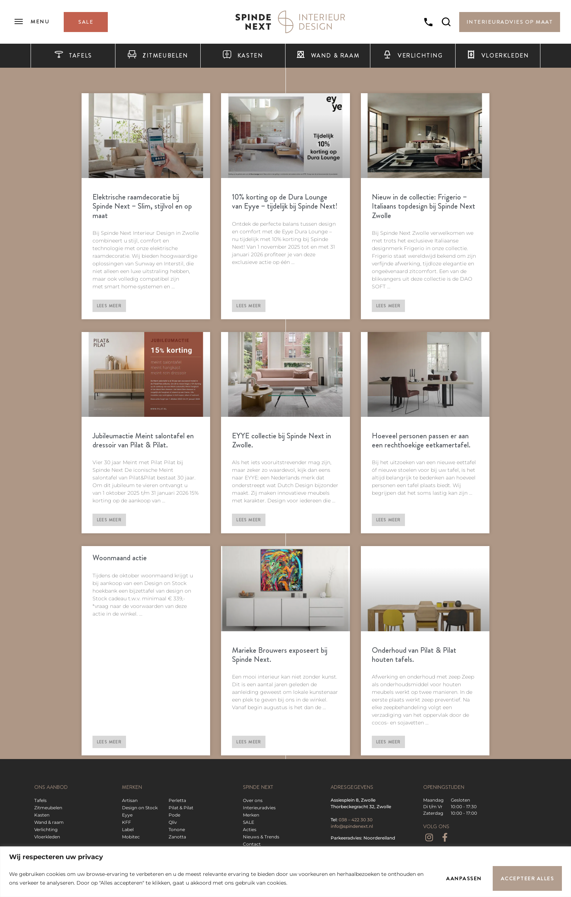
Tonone (177, 829)
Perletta (177, 800)
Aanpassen (464, 878)
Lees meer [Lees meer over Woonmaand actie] (109, 742)
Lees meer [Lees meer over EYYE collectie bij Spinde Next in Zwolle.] (248, 520)
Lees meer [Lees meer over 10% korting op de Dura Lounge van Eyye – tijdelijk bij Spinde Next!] (248, 306)
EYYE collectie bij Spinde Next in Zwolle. (281, 440)
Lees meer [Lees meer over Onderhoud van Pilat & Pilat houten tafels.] (388, 742)
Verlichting (412, 55)
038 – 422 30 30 (356, 819)
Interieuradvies (259, 807)
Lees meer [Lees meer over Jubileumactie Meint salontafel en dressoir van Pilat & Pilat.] (109, 520)
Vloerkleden (497, 55)
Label (128, 829)
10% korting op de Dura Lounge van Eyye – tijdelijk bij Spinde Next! (285, 201)
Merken (251, 815)
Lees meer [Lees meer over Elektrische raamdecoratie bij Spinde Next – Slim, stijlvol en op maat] (109, 306)
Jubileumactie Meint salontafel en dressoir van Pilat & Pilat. (143, 440)
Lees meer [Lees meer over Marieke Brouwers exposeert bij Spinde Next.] (248, 742)
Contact (252, 844)
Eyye (127, 815)
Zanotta (177, 836)
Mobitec (131, 836)
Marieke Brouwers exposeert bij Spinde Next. (279, 655)
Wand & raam (327, 55)
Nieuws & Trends (261, 836)
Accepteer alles (527, 878)
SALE (248, 822)
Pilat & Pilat (181, 807)
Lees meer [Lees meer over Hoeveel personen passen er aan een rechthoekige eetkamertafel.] (388, 520)
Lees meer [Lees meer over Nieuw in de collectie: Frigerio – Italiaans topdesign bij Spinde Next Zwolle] (388, 306)
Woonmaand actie (119, 557)
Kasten (243, 55)
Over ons (253, 800)
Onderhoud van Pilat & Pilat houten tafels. (414, 655)
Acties (249, 829)
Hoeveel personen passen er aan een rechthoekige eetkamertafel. (421, 440)
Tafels (73, 55)
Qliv (173, 822)
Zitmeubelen (157, 55)
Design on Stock (140, 807)
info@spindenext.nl (352, 826)
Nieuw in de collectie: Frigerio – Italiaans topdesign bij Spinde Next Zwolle (423, 206)
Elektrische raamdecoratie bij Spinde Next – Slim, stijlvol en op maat (142, 206)
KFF (126, 822)
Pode (174, 815)
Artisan (130, 800)
